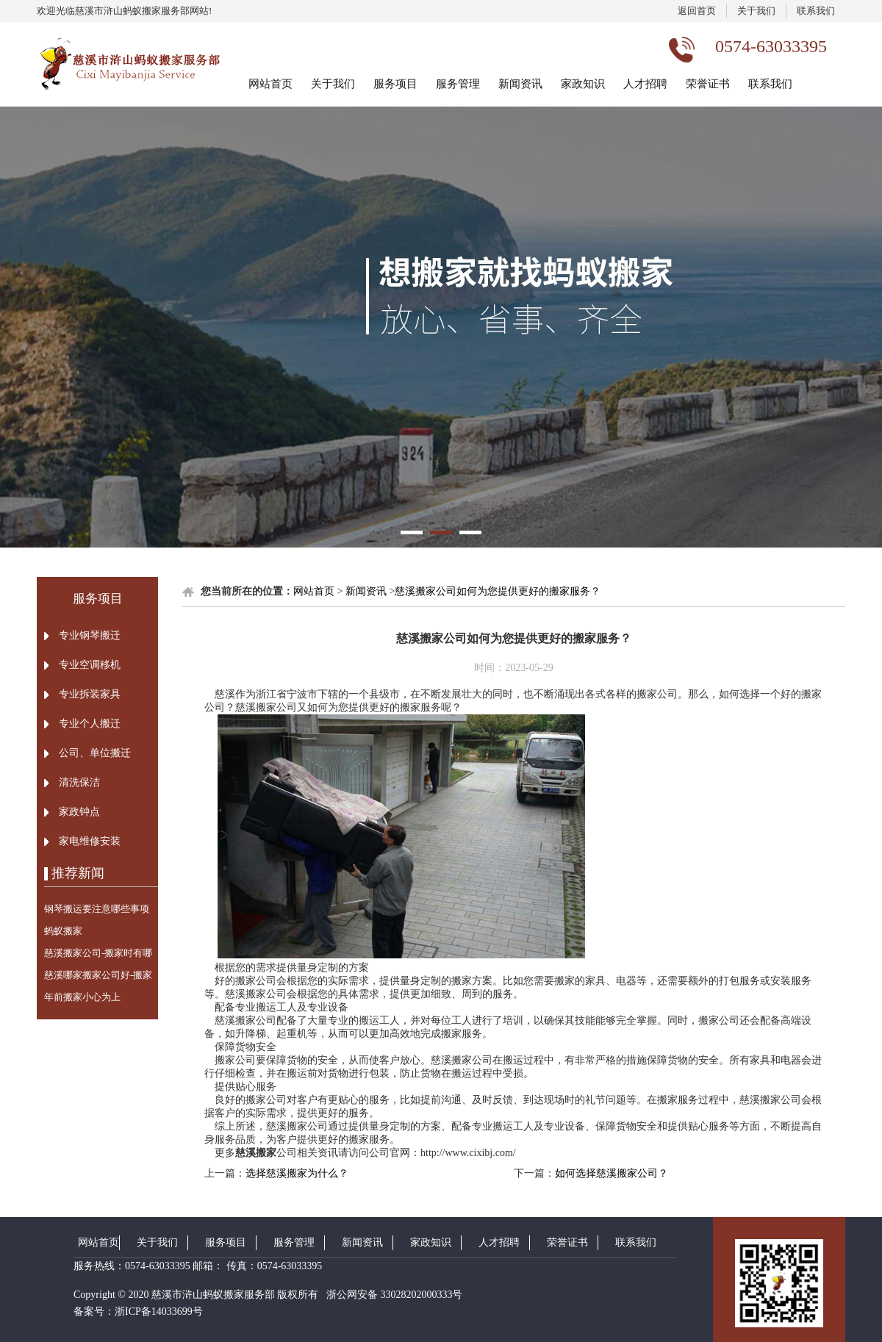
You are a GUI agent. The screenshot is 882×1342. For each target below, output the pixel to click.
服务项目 (395, 84)
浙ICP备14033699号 (159, 1311)
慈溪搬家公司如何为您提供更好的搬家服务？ (497, 591)
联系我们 (816, 10)
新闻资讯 (520, 84)
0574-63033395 (157, 1265)
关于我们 (756, 10)
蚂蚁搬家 (63, 930)
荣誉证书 (708, 84)
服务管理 (458, 84)
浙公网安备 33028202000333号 (392, 1294)
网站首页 (270, 84)
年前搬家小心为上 (82, 996)
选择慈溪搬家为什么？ (296, 1173)
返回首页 (697, 10)
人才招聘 (645, 84)
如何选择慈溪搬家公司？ (611, 1173)
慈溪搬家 (255, 1152)
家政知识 (583, 84)
